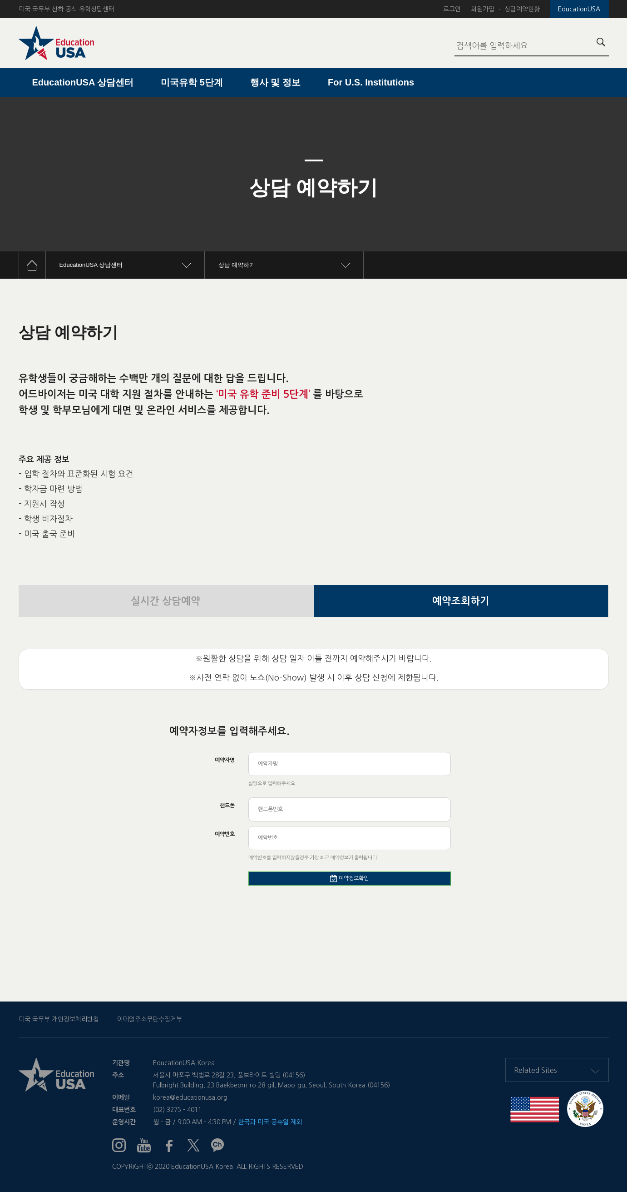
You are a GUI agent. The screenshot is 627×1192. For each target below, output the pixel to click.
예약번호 (225, 834)
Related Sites (557, 1070)
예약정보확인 (349, 878)
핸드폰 (227, 805)
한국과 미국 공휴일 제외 (270, 1122)
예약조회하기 (460, 601)
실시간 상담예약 (165, 601)
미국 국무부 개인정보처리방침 (59, 1019)
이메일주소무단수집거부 (149, 1019)
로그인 (452, 9)
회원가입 (482, 9)
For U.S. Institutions (371, 82)
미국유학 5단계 (192, 82)
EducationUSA (579, 9)
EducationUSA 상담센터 (83, 82)
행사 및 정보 (275, 82)
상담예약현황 (522, 9)
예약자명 (225, 760)
